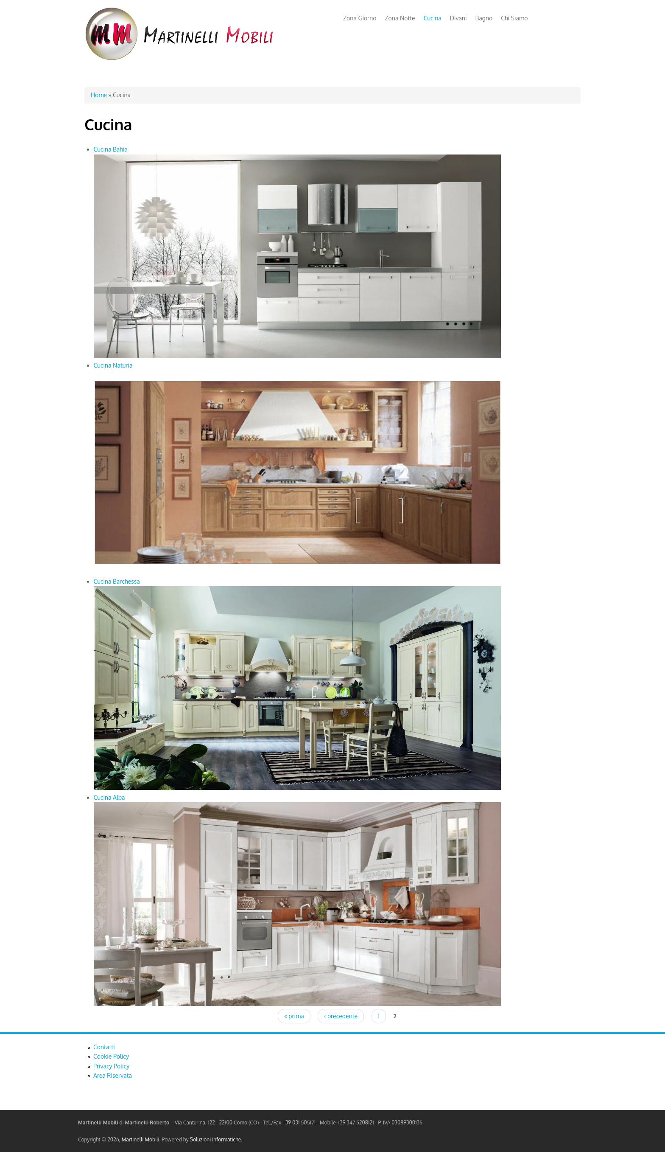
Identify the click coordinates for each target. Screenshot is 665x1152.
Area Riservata (112, 1075)
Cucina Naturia (113, 365)
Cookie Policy (111, 1056)
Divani (458, 18)
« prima (294, 1016)
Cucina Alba (109, 797)
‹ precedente (341, 1016)
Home (99, 94)
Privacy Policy (111, 1066)
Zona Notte (400, 18)
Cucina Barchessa (117, 581)
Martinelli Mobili (140, 1139)
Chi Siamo (514, 18)
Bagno (484, 18)
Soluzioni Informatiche (215, 1139)
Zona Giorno (360, 18)
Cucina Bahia (111, 149)
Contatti (104, 1047)
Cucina (432, 18)
